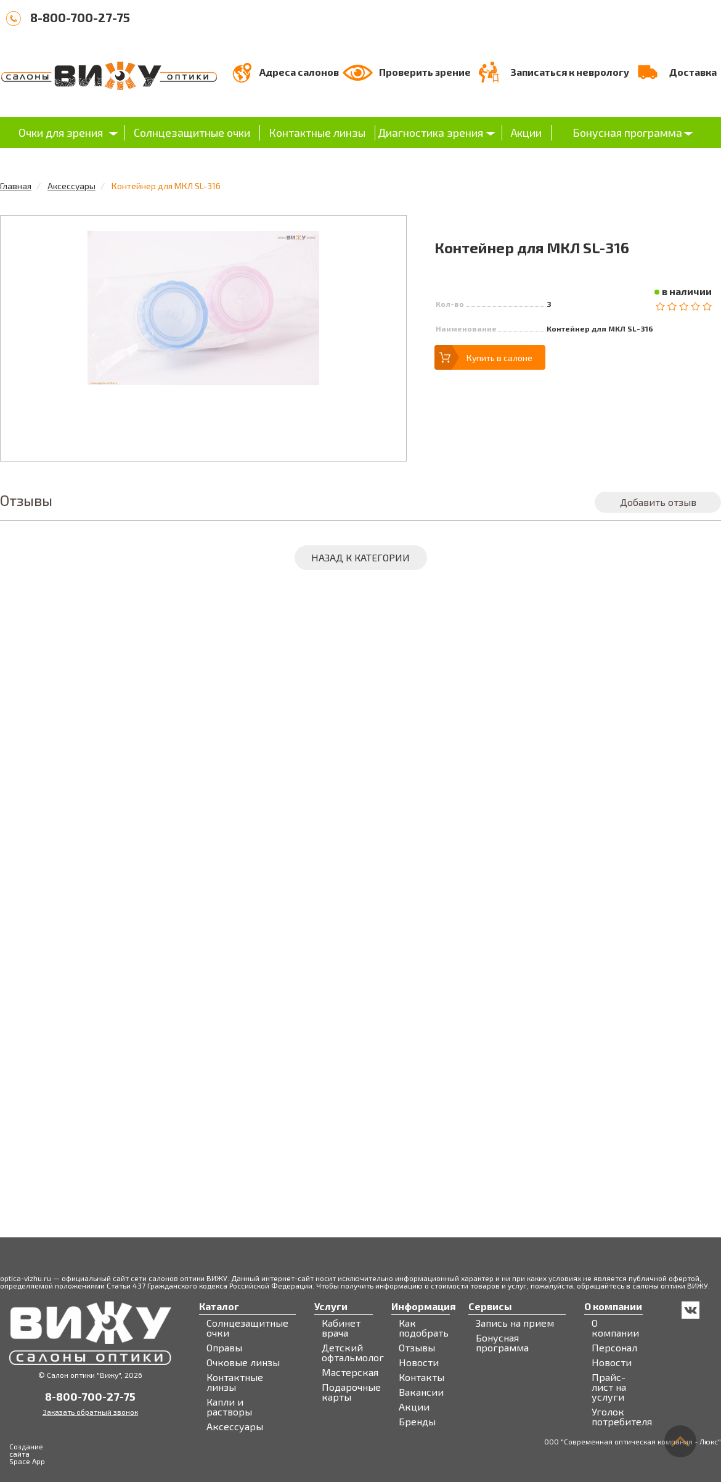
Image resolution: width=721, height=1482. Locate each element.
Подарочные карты (351, 1392)
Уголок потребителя (622, 1417)
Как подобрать (424, 1328)
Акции (526, 132)
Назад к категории (360, 557)
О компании (615, 1328)
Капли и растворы (229, 1407)
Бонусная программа (627, 132)
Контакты (421, 1377)
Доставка (693, 72)
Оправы (224, 1348)
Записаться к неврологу (569, 72)
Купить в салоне (499, 357)
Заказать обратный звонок (90, 1411)
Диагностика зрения (430, 132)
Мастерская (350, 1372)
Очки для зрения (60, 132)
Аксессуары (71, 186)
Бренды (417, 1422)
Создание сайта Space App (27, 1454)
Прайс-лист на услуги (609, 1387)
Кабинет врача (341, 1328)
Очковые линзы (243, 1362)
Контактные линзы (317, 132)
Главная (15, 186)
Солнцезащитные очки (192, 132)
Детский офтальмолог (353, 1352)
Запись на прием (515, 1323)
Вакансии (421, 1392)
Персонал (614, 1348)
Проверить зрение (425, 72)
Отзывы (417, 1348)
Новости (419, 1362)
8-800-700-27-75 (80, 17)
